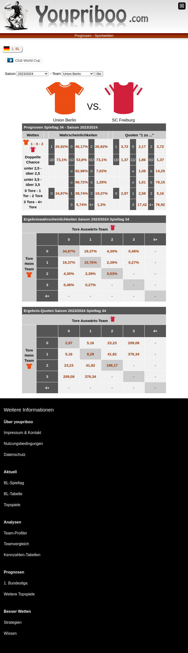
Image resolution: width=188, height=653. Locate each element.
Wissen (10, 633)
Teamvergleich (16, 544)
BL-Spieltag (14, 483)
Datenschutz (14, 454)
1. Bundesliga (15, 583)
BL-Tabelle (13, 494)
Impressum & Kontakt (22, 433)
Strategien (13, 622)
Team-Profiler (15, 533)
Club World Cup (23, 60)
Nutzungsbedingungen (23, 444)
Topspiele (12, 505)
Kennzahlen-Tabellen (22, 555)
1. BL (12, 48)
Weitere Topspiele (19, 594)
